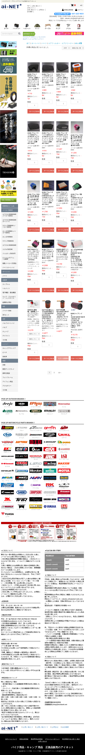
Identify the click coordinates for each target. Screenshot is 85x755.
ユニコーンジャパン (49, 500)
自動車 (5, 280)
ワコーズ (64, 500)
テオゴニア (26, 37)
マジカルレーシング (49, 464)
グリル (68, 26)
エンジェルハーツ (64, 428)
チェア (58, 26)
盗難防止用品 (7, 302)
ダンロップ (49, 443)
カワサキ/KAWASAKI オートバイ (9, 220)
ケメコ (64, 405)
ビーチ (5, 352)
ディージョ (7, 405)
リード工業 (35, 464)
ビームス (21, 435)
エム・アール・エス (21, 478)
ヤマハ (49, 507)
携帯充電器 (6, 373)
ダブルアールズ (35, 507)
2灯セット (6, 315)
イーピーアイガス (35, 405)
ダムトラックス (7, 443)
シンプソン (35, 493)
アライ (7, 435)
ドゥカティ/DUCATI (9, 253)
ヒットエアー (21, 457)
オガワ (35, 412)
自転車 (5, 356)
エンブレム (6, 284)
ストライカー (49, 493)
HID (4, 306)
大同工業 (35, 443)
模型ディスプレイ (8, 369)
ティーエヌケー (7, 500)
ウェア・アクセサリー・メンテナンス (9, 297)
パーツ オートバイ (9, 267)
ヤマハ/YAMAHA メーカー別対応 (9, 226)
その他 (5, 340)
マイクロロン (35, 471)
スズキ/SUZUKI (7, 249)
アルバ (21, 428)
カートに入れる (34, 111)
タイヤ (6, 26)
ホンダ (35, 457)
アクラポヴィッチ (7, 428)
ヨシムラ (64, 507)
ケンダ (21, 464)
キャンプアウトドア (9, 348)
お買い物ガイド (32, 10)
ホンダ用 (78, 43)
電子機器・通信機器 (9, 292)
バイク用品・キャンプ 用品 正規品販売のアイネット (42, 747)
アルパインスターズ (35, 428)
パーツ (5, 276)
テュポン (35, 500)
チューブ (5, 331)
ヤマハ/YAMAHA (8, 241)
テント (37, 26)
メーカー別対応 (8, 210)
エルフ (21, 450)
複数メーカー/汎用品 (9, 263)
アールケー (49, 486)
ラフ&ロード (64, 486)
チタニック (64, 493)
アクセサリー (7, 386)
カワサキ (7, 464)
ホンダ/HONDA (8, 237)
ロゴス (43, 37)
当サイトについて (11, 739)
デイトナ (21, 443)
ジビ (49, 450)
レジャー (5, 344)
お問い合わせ (42, 741)
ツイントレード (21, 500)
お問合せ (41, 10)
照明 (79, 26)
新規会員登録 (23, 739)
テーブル (47, 26)
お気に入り (30, 8)
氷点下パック (27, 39)
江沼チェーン (7, 450)
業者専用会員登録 (37, 739)
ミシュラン (21, 471)
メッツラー (7, 471)
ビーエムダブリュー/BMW (8, 258)
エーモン (49, 428)
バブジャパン (49, 435)
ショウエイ (21, 493)
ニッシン (35, 478)
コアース (64, 435)
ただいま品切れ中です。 (63, 358)
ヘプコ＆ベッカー (7, 457)
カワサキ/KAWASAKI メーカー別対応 (9, 215)
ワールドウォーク (21, 507)
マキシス (64, 464)
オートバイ (6, 271)
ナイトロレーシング (49, 478)
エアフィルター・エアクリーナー (60, 43)
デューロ (64, 443)
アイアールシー (49, 457)
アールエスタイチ (7, 493)
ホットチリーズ (49, 405)
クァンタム (35, 486)
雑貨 (4, 361)
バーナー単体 (7, 310)
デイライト (6, 336)
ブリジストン (35, 435)
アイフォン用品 (8, 381)
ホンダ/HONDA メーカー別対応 (9, 231)
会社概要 (29, 11)
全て (28, 43)
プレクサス (7, 486)
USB (4, 365)
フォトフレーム (8, 377)
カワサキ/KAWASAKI (9, 245)
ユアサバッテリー (38, 39)
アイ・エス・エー (64, 457)
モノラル (21, 412)
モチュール (64, 471)
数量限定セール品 (8, 206)
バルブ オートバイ (9, 323)
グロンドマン (64, 450)
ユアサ (7, 514)
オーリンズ (64, 478)
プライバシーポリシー (52, 739)
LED (4, 319)
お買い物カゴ (36, 6)
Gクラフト (35, 450)
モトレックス (49, 471)
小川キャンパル (35, 37)
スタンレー (49, 412)
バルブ (5, 327)
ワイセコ (7, 507)
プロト (21, 486)
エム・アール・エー (7, 478)
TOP (28, 6)
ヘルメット (27, 26)
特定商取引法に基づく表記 (71, 739)
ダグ (21, 405)
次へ (59, 372)
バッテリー (16, 26)
